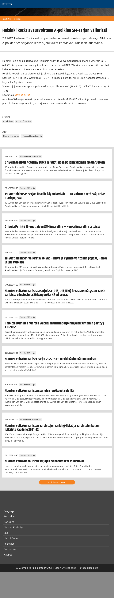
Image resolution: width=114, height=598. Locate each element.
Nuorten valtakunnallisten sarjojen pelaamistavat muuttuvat (44, 461)
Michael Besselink (23, 121)
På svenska (10, 549)
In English (9, 543)
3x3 (6, 532)
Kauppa (8, 554)
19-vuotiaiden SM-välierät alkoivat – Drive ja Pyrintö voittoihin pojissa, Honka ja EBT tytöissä (56, 260)
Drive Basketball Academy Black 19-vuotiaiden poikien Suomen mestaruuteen (55, 162)
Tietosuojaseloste (88, 567)
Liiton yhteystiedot (65, 567)
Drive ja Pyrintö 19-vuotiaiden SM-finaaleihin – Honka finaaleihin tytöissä (52, 226)
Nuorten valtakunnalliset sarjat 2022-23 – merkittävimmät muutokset (50, 359)
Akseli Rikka (8, 121)
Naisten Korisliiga (13, 527)
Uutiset (17, 18)
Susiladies (9, 516)
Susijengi (9, 511)
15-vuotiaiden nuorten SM (30, 419)
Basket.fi (7, 18)
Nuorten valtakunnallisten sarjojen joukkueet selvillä (39, 390)
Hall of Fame (11, 538)
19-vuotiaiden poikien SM (32, 136)
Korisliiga (9, 522)
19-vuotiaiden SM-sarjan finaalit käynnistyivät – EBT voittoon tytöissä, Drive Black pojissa (55, 196)
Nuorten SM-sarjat (11, 136)
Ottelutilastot (22, 95)
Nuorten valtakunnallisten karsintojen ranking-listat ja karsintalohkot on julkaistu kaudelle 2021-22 (52, 427)
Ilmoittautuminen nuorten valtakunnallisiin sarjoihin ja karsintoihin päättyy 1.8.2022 (54, 325)
